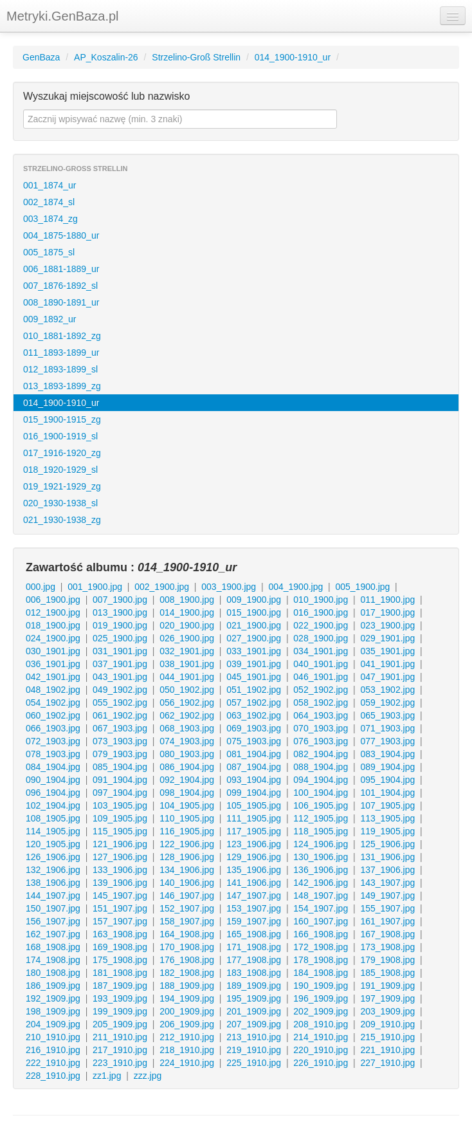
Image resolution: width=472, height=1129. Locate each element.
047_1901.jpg (387, 677)
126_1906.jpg (53, 857)
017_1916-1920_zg (62, 453)
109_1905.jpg (120, 818)
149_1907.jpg (387, 895)
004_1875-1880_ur (61, 235)
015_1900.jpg (253, 612)
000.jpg (40, 587)
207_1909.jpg (253, 1024)
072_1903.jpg (53, 741)
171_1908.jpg (253, 947)
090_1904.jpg (53, 780)
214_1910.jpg (320, 1037)
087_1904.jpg (253, 767)
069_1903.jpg (253, 728)
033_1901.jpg (253, 651)
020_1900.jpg (186, 625)
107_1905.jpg (387, 805)
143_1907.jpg (387, 882)
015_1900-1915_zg (62, 419)
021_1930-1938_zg (62, 520)
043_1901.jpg (120, 677)
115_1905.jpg (120, 831)
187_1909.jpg (120, 985)
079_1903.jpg (120, 754)
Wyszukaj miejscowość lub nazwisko (106, 96)
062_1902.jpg (186, 715)
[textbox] (180, 119)
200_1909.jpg (186, 1011)
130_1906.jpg (320, 857)
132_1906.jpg (53, 870)
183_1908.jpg (253, 973)
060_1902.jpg (53, 715)
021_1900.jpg (253, 625)
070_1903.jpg (320, 728)
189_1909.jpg (253, 985)
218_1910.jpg (186, 1050)
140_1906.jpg (186, 882)
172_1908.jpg (320, 947)
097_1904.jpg (120, 792)
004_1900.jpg (295, 587)
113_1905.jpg (387, 818)
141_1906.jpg (253, 882)
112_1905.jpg (320, 818)
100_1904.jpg (320, 792)
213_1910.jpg (253, 1037)
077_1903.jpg (387, 741)
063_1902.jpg (253, 715)
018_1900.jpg (53, 625)
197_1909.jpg (387, 998)
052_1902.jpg (320, 689)
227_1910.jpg (387, 1063)
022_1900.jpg (320, 625)
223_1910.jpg (120, 1063)
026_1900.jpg (186, 638)
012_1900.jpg (53, 612)
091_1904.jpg (120, 780)
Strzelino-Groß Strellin (196, 57)
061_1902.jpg (120, 715)
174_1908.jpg (53, 960)
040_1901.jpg (320, 664)
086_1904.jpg (186, 767)
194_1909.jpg (186, 998)
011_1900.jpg (387, 599)
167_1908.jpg (387, 934)
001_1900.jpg (95, 587)
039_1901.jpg (253, 664)
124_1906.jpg (320, 844)
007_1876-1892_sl (60, 285)
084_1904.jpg (53, 767)
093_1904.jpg (253, 780)
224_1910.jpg (186, 1063)
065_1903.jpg (387, 715)
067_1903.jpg (120, 728)
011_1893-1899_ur (61, 352)
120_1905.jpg (53, 844)
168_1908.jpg (53, 947)
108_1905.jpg (53, 818)
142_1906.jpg (320, 882)
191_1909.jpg (387, 985)
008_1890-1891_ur (61, 302)
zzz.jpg (148, 1075)
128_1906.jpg (186, 857)
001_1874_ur (50, 185)
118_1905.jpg (320, 831)
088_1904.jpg (320, 767)
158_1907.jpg (186, 921)
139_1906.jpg (120, 882)
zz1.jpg (107, 1075)
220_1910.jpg (320, 1050)
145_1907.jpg (120, 895)
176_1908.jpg (186, 960)
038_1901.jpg (186, 664)
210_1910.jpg (53, 1037)
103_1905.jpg (120, 805)
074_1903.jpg (186, 741)
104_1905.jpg (186, 805)
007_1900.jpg (120, 599)
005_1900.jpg (362, 587)
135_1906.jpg (253, 870)
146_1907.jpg (186, 895)
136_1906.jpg (320, 870)
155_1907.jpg (387, 908)
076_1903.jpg (320, 741)
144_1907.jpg (53, 895)
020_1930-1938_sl (60, 503)
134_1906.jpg (186, 870)
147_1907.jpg (253, 895)
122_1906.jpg (186, 844)
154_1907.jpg (320, 908)
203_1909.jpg (387, 1011)
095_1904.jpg (387, 780)
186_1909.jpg (53, 985)
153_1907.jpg (253, 908)
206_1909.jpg (186, 1024)
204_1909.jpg (53, 1024)
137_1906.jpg (387, 870)
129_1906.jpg (253, 857)
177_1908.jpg (253, 960)
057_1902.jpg (253, 702)
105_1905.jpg (253, 805)
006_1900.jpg (53, 599)
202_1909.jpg (320, 1011)
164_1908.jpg (186, 934)
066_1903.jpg (53, 728)
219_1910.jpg (253, 1050)
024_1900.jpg (53, 638)
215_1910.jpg (387, 1037)
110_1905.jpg (186, 818)
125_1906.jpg (387, 844)
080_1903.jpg (186, 754)
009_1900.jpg (253, 599)
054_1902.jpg (53, 702)
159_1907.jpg (253, 921)
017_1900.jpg (387, 612)
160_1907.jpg (320, 921)
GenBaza (41, 57)
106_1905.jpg (320, 805)
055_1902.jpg (120, 702)
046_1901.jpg (320, 677)
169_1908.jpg (120, 947)
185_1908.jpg (387, 973)
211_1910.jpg (120, 1037)
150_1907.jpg (53, 908)
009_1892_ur (50, 319)
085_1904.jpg (120, 767)
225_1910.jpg (253, 1063)
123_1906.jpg (253, 844)
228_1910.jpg (53, 1075)
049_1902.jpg (120, 689)
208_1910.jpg (320, 1024)
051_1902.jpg (253, 689)
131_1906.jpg (387, 857)
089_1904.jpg (387, 767)
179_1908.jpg (387, 960)
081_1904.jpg (253, 754)
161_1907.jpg (387, 921)
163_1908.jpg (120, 934)
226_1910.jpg (320, 1063)
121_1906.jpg (120, 844)
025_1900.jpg (120, 638)
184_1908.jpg (320, 973)
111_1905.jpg (253, 818)
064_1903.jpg (320, 715)
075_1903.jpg (253, 741)
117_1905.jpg (253, 831)
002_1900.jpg (161, 587)
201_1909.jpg (253, 1011)
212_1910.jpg (186, 1037)
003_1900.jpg (228, 587)
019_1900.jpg (120, 625)
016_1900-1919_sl (60, 436)
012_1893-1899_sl (60, 369)
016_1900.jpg (320, 612)
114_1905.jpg (53, 831)
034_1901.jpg (320, 651)
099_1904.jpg (253, 792)
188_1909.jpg (186, 985)
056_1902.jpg (186, 702)
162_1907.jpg (53, 934)
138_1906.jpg (53, 882)
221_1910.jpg (387, 1050)
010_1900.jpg (320, 599)
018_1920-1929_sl (60, 469)
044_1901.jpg (186, 677)
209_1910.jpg (387, 1024)
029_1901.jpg (387, 638)
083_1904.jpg (387, 754)
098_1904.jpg (186, 792)
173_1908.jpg (387, 947)
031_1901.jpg (120, 651)
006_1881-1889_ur (61, 269)
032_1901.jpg (186, 651)
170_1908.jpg (186, 947)
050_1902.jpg (186, 689)
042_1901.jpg (53, 677)
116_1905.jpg (186, 831)
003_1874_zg (50, 219)
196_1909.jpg (320, 998)
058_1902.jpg (320, 702)
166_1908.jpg (320, 934)
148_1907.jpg (320, 895)
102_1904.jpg (53, 805)
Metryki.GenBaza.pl (62, 16)
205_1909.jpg (120, 1024)
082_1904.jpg (320, 754)
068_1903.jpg (186, 728)
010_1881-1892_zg (62, 336)
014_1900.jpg (186, 612)
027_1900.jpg (253, 638)
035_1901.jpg (387, 651)
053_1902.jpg (387, 689)
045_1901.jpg (253, 677)
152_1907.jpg (186, 908)
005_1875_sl (49, 252)
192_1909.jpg (53, 998)
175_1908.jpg (120, 960)
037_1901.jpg (120, 664)
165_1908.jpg (253, 934)
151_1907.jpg (120, 908)
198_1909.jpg (53, 1011)
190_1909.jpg (320, 985)
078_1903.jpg (53, 754)
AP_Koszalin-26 (106, 57)
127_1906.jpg (120, 857)
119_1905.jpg (387, 831)
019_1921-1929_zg (62, 486)
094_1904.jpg (320, 780)
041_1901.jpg (387, 664)
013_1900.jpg (120, 612)
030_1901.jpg (53, 651)
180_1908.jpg (53, 973)
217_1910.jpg (120, 1050)
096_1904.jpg (53, 792)
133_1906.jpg (120, 870)
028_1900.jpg (320, 638)
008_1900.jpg (186, 599)
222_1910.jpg (53, 1063)
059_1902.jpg (387, 702)
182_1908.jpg (186, 973)
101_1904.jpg (387, 792)
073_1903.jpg (120, 741)
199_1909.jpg (120, 1011)
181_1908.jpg (120, 973)
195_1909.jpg (253, 998)
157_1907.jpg (120, 921)
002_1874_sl (49, 202)
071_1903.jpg (387, 728)
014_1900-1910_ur (293, 57)
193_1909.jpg (120, 998)
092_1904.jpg (186, 780)
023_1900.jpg (387, 625)
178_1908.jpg (320, 960)
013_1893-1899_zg (62, 386)
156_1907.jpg (53, 921)
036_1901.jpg (53, 664)
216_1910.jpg (53, 1050)
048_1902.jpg (53, 689)
